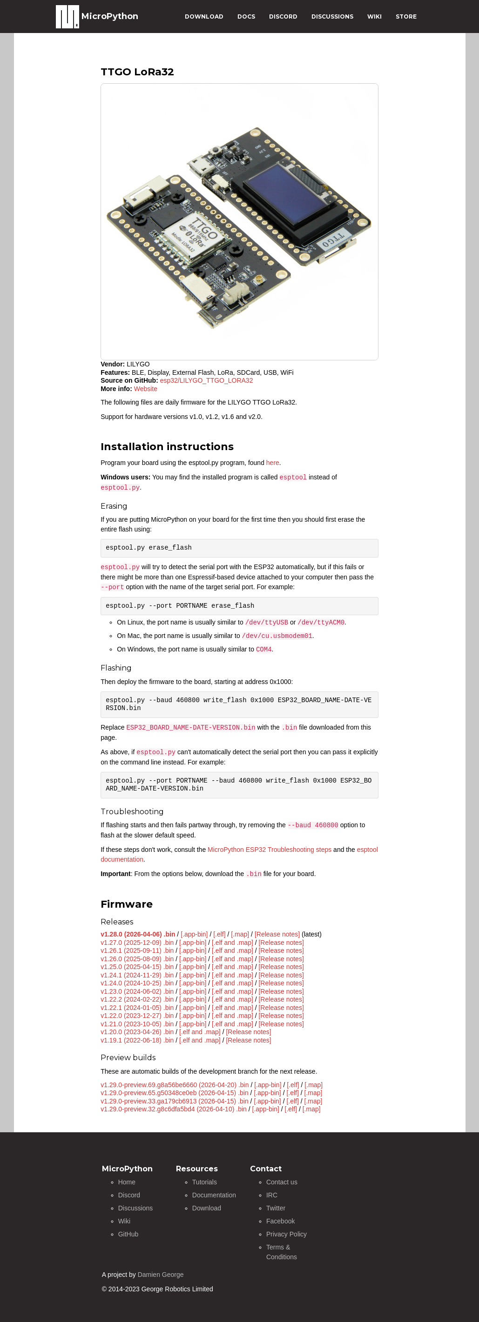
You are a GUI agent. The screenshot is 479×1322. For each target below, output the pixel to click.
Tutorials (204, 1182)
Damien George (161, 1274)
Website (145, 388)
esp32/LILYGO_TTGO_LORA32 (206, 380)
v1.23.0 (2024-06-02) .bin (137, 991)
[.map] (240, 934)
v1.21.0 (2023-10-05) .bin (137, 1024)
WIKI (374, 16)
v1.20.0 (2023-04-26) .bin (137, 1032)
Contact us (281, 1182)
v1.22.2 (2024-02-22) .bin (137, 999)
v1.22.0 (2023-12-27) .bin (137, 1015)
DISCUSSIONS (332, 16)
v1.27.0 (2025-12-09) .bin (137, 942)
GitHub (128, 1234)
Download (206, 1208)
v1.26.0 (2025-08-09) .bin (137, 959)
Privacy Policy (286, 1234)
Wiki (124, 1221)
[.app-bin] (194, 934)
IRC (271, 1195)
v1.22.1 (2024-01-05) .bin (137, 1007)
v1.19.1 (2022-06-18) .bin (137, 1040)
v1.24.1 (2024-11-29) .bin (137, 975)
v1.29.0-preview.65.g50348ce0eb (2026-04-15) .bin (175, 1092)
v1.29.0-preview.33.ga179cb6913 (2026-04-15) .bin (175, 1101)
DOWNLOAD (204, 16)
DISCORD (283, 16)
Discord (129, 1195)
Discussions (135, 1208)
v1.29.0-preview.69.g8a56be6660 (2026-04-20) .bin (175, 1085)
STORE (406, 16)
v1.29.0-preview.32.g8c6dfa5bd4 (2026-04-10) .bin (174, 1109)
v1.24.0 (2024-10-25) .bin (137, 983)
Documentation (214, 1195)
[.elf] (219, 934)
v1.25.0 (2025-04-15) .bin (137, 966)
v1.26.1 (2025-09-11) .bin (137, 950)
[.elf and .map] (232, 942)
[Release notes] (277, 934)
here (272, 462)
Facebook (280, 1221)
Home (126, 1182)
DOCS (246, 16)
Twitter (275, 1208)
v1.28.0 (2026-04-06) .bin (138, 934)
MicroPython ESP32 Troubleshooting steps (269, 849)
